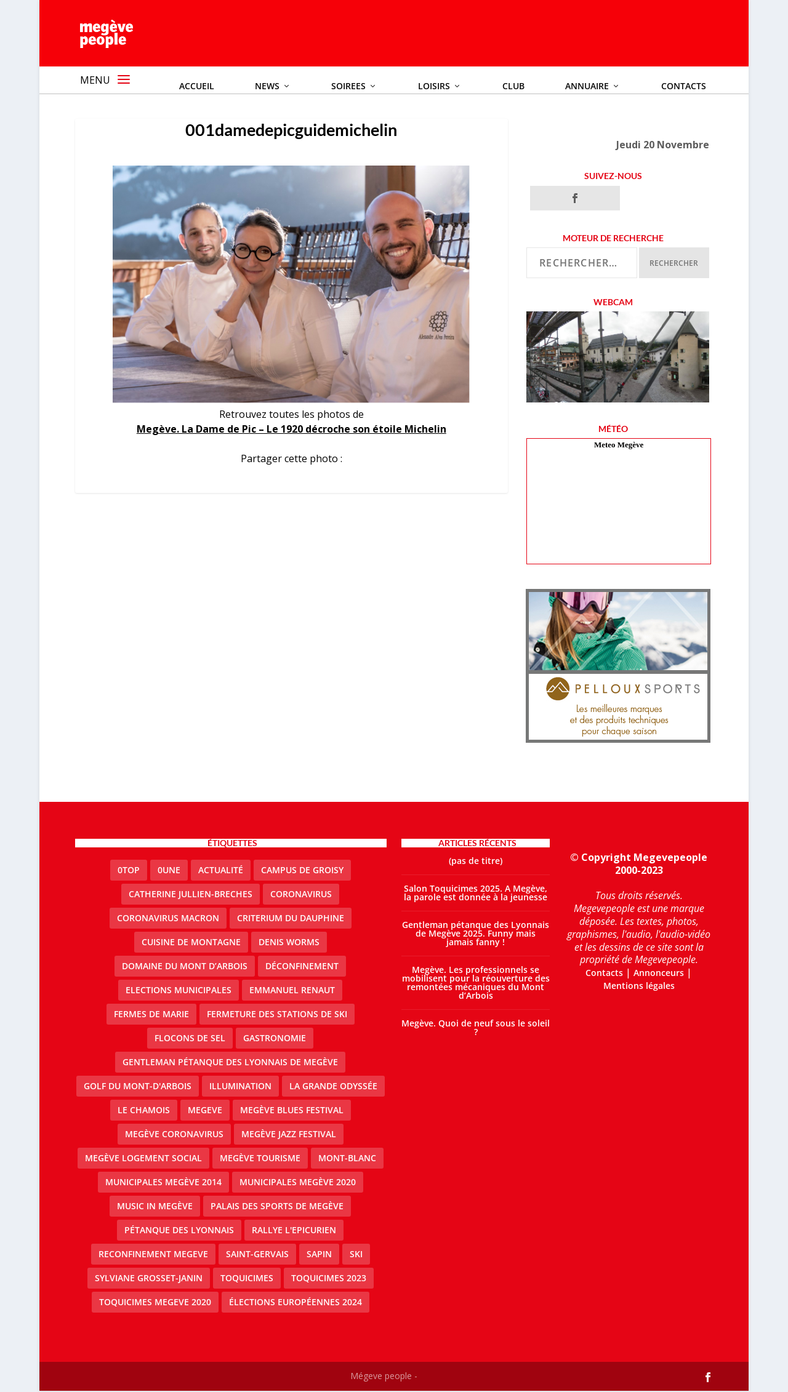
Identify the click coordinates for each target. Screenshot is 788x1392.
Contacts (604, 974)
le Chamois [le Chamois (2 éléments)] (144, 1111)
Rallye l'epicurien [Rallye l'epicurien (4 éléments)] (294, 1231)
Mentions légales (639, 986)
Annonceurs (658, 974)
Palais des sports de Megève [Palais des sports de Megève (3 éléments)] (277, 1207)
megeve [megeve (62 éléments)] (205, 1111)
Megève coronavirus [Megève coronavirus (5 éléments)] (174, 1135)
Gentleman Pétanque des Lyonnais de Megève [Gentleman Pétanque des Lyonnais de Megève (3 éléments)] (230, 1063)
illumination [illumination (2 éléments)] (240, 1087)
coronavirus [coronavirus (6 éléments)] (301, 895)
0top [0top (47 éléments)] (129, 871)
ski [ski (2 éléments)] (356, 1255)
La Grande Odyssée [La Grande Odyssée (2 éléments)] (333, 1087)
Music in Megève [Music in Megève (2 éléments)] (155, 1207)
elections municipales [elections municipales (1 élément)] (178, 991)
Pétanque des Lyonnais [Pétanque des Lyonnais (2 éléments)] (179, 1231)
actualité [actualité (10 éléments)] (220, 871)
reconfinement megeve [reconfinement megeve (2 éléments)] (153, 1255)
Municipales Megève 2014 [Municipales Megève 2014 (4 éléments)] (163, 1183)
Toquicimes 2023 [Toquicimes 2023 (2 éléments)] (328, 1279)
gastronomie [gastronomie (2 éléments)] (274, 1039)
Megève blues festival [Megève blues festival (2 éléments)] (292, 1111)
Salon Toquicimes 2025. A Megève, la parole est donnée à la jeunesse (475, 894)
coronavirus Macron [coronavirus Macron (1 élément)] (168, 919)
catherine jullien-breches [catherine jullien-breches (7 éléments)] (190, 895)
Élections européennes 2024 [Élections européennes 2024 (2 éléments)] (295, 1303)
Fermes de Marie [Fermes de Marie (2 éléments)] (151, 1015)
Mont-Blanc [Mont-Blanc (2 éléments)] (347, 1159)
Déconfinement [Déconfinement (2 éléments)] (302, 967)
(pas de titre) (475, 862)
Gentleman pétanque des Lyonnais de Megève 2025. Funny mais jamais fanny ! (475, 934)
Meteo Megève (618, 445)
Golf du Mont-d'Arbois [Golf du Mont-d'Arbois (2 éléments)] (137, 1087)
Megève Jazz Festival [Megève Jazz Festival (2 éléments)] (288, 1135)
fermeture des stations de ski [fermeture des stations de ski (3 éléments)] (277, 1015)
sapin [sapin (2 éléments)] (319, 1255)
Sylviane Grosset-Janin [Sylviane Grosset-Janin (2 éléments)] (149, 1279)
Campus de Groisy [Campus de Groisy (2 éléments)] (302, 871)
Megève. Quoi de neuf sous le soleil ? (475, 1028)
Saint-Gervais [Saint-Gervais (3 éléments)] (257, 1255)
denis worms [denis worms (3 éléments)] (289, 943)
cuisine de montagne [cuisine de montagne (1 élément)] (191, 943)
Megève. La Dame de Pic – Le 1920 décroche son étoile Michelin (291, 429)
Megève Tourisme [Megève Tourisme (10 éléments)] (260, 1159)
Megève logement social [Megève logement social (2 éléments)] (143, 1159)
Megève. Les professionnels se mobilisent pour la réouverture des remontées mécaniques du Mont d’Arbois (476, 983)
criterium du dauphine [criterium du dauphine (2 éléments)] (290, 919)
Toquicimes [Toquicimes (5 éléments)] (246, 1279)
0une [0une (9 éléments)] (169, 871)
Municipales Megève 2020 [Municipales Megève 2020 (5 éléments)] (297, 1183)
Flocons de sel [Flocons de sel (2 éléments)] (190, 1039)
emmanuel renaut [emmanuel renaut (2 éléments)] (292, 991)
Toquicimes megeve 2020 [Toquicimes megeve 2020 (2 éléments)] (155, 1303)
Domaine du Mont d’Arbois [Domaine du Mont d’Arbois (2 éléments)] (184, 967)
